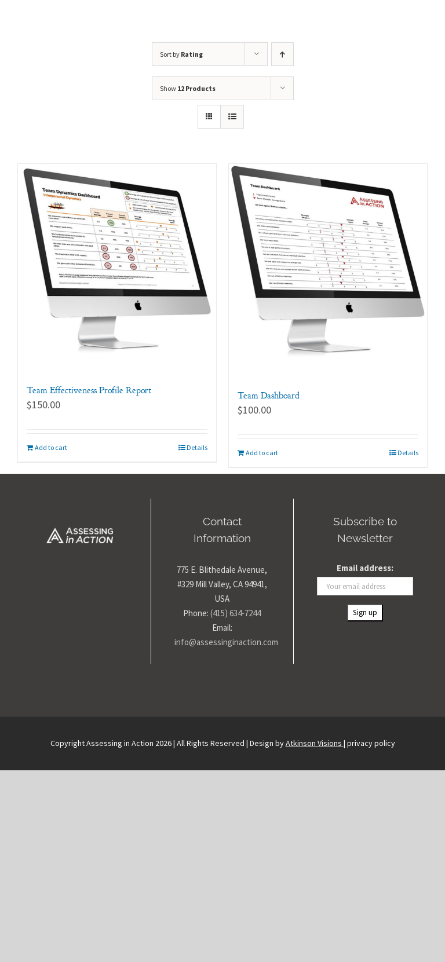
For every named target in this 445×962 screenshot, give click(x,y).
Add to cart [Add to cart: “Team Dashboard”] (262, 452)
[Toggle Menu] (417, 21)
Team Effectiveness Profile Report (89, 390)
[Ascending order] (282, 54)
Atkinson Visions (314, 743)
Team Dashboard (269, 395)
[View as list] (232, 116)
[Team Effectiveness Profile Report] (117, 262)
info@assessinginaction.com (226, 642)
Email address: (365, 567)
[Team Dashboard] (328, 265)
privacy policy (371, 743)
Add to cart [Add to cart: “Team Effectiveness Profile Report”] (51, 447)
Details (197, 447)
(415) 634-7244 (235, 613)
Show (188, 88)
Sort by (181, 54)
